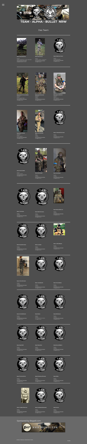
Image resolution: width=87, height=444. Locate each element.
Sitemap (31, 439)
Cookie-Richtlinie (27, 439)
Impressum (18, 439)
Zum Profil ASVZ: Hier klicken (22, 60)
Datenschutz (22, 439)
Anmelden (68, 440)
